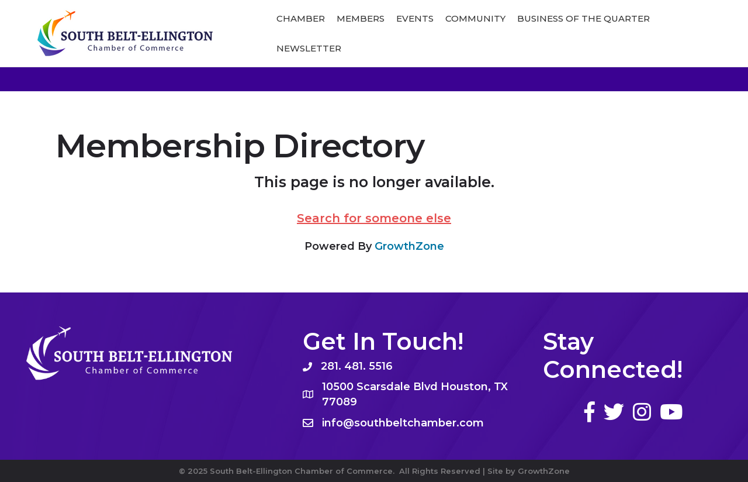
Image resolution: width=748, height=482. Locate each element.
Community (475, 18)
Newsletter (308, 48)
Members (361, 18)
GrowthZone (409, 246)
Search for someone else (374, 218)
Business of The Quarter (583, 18)
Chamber (300, 18)
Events (415, 18)
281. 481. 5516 (357, 366)
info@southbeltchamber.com (403, 422)
